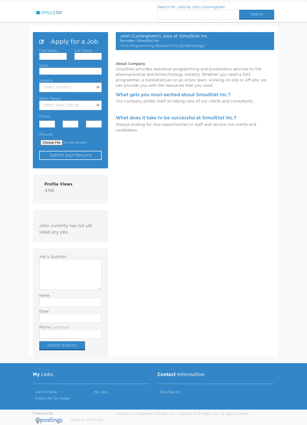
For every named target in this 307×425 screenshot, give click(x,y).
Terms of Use (81, 419)
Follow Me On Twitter (52, 398)
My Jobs (101, 392)
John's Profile (46, 392)
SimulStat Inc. (171, 392)
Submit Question (62, 345)
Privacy (97, 419)
